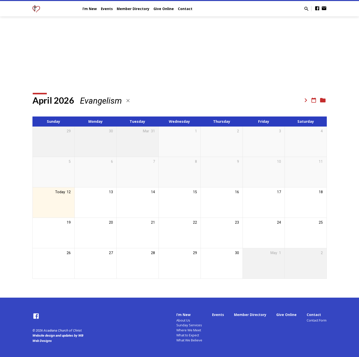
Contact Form (317, 320)
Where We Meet (188, 330)
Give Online (163, 8)
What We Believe (189, 340)
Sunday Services (189, 325)
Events (107, 8)
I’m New (90, 8)
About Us (183, 320)
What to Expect (187, 335)
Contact (185, 8)
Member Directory (133, 8)
